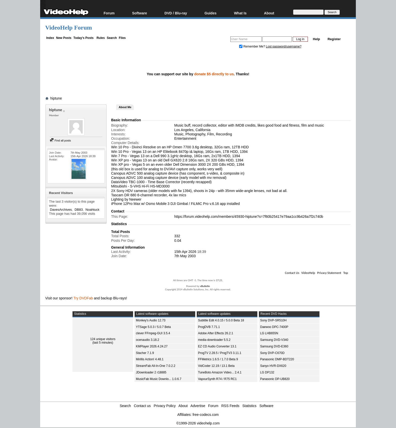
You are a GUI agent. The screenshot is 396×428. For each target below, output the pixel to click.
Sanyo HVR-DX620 (273, 366)
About (269, 13)
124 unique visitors (102, 339)
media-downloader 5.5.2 (214, 340)
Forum (109, 13)
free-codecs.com (205, 415)
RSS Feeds (230, 406)
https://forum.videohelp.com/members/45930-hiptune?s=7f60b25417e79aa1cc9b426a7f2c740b (248, 217)
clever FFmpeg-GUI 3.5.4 (153, 333)
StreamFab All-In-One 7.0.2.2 (155, 366)
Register (334, 39)
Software (139, 13)
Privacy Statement (329, 273)
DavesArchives (61, 209)
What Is (240, 13)
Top (345, 273)
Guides (210, 13)
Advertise (197, 406)
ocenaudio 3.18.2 (147, 340)
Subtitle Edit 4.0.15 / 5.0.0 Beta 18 (221, 320)
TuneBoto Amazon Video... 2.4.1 (219, 372)
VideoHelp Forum (68, 27)
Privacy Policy (165, 406)
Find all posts (60, 140)
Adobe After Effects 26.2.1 (215, 333)
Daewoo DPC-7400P (274, 327)
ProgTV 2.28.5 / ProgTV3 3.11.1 (219, 353)
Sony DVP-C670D (272, 353)
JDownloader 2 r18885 (151, 372)
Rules (100, 38)
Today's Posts (83, 38)
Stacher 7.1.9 (145, 353)
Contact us (142, 406)
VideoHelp (308, 273)
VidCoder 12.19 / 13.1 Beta (216, 366)
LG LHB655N (269, 333)
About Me (125, 107)
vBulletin (205, 286)
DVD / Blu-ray (175, 13)
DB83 (79, 209)
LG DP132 (267, 372)
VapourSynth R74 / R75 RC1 (217, 379)
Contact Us (292, 273)
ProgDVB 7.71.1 (209, 327)
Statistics (249, 406)
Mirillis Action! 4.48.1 (149, 359)
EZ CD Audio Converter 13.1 (217, 346)
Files (122, 38)
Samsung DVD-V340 (274, 340)
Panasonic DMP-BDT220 (277, 359)
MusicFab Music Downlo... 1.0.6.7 (158, 379)
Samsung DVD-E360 (274, 346)
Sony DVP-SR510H (273, 320)
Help (316, 39)
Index (50, 38)
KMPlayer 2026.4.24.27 (151, 346)
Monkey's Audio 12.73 (150, 320)
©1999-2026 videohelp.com (197, 423)
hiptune (56, 98)
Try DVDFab (83, 298)
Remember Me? (252, 46)
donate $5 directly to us (214, 74)
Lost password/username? (284, 46)
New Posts (63, 38)
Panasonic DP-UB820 (275, 379)
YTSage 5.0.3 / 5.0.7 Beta (153, 327)
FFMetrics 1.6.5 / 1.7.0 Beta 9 (218, 359)
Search (112, 38)
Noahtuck (93, 209)
